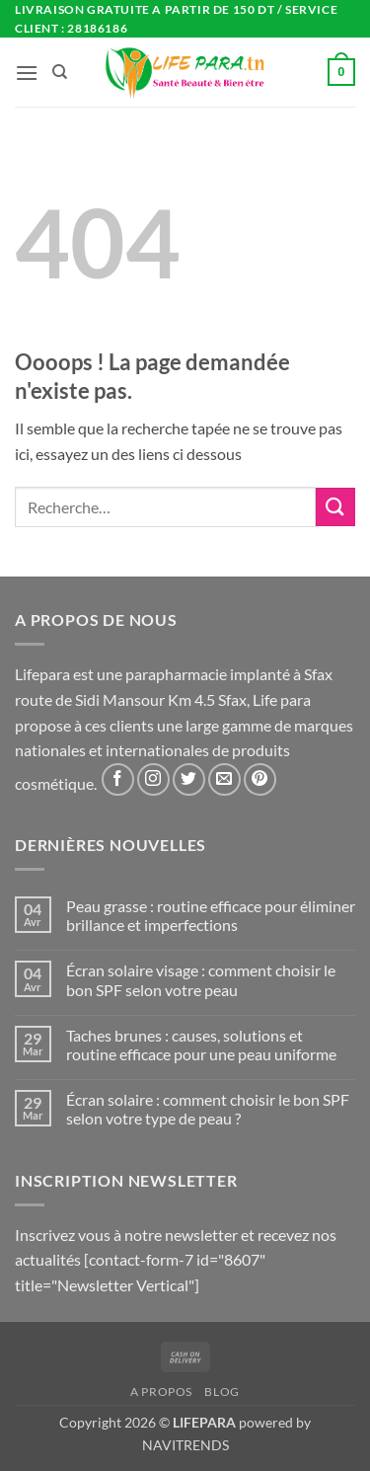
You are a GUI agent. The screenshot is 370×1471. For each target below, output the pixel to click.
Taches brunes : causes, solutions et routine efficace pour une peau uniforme (201, 1044)
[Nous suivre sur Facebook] (118, 779)
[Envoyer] (335, 507)
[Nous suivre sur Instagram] (153, 779)
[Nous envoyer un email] (224, 779)
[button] (26, 72)
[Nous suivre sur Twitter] (189, 779)
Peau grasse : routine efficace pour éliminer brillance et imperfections (210, 915)
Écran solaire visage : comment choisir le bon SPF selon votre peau (200, 979)
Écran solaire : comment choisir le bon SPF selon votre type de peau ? (207, 1108)
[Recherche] (59, 72)
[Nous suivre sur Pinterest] (260, 779)
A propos (161, 1391)
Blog (221, 1391)
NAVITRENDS (185, 1444)
